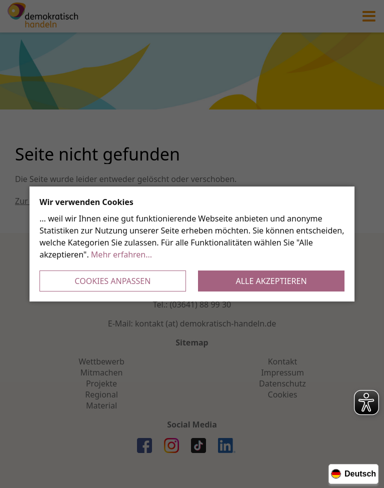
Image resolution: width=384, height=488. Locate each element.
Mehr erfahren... (121, 254)
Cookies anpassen (112, 281)
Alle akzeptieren (271, 281)
